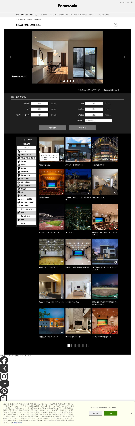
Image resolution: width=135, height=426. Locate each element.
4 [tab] (71, 81)
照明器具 (29, 19)
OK (111, 416)
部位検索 (82, 128)
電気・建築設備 (20, 19)
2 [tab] (64, 81)
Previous (10, 57)
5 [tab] (74, 81)
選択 (39, 103)
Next (125, 57)
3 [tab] (67, 81)
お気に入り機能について (111, 90)
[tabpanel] (67, 57)
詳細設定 (96, 416)
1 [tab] (61, 81)
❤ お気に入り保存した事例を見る (89, 90)
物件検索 (52, 128)
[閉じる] (131, 416)
